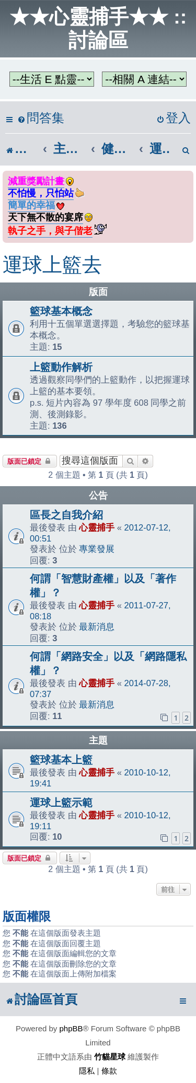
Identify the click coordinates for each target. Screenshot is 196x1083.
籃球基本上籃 (61, 760)
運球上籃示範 (61, 802)
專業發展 (96, 549)
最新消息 (96, 626)
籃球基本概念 (61, 311)
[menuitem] (40, 118)
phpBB (71, 1028)
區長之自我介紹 (66, 515)
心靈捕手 (96, 527)
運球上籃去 (52, 265)
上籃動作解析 (61, 367)
